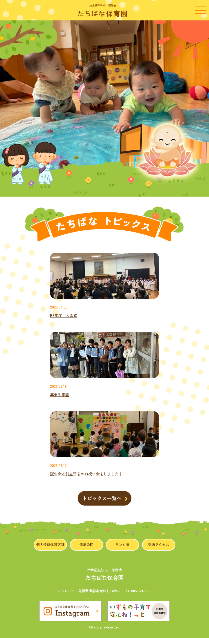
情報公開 (86, 544)
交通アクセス (158, 544)
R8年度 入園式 (63, 315)
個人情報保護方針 (50, 544)
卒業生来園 (59, 394)
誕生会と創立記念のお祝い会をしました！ (86, 474)
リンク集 (122, 544)
